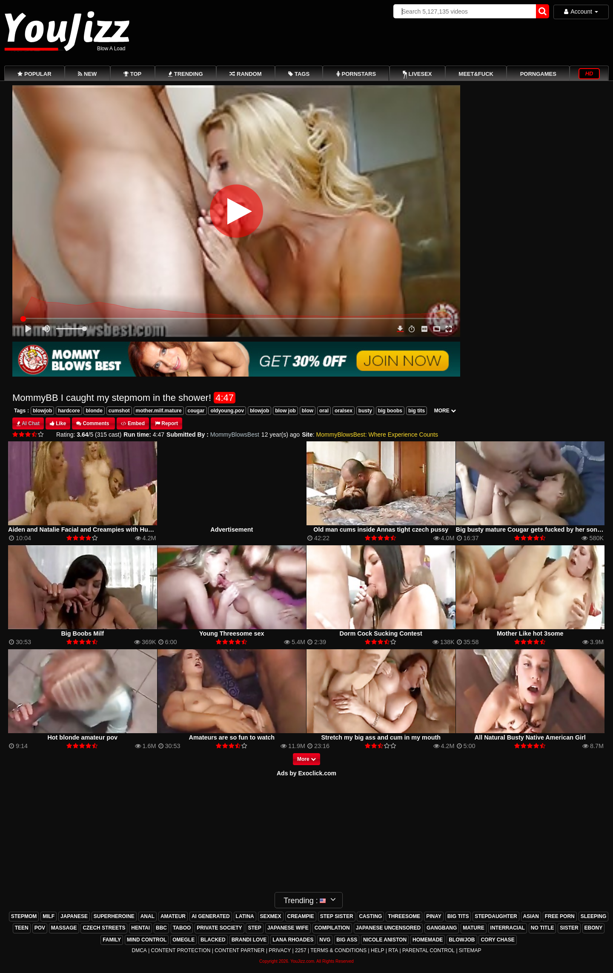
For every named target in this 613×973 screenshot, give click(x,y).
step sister (336, 916)
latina (245, 916)
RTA (393, 950)
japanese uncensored (388, 928)
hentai (140, 928)
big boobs (390, 411)
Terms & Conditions (338, 950)
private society (219, 928)
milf (48, 916)
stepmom (24, 916)
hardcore (69, 411)
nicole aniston (385, 940)
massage (64, 928)
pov (39, 928)
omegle (183, 940)
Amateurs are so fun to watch (232, 737)
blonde (94, 411)
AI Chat (31, 423)
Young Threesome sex (231, 633)
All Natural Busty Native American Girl (530, 737)
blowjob (42, 411)
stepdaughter (496, 916)
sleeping (594, 916)
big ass (346, 940)
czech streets (104, 928)
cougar (196, 411)
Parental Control (428, 950)
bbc (161, 928)
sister (569, 928)
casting (370, 916)
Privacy (280, 950)
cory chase (497, 940)
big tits (416, 411)
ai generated (211, 916)
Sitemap (470, 950)
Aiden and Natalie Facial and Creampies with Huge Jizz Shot (95, 529)
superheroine (114, 916)
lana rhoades (292, 940)
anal (147, 916)
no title (542, 928)
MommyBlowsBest (234, 434)
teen (22, 928)
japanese (74, 916)
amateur (173, 916)
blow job (285, 411)
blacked (213, 940)
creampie (300, 916)
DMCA (139, 950)
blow (307, 411)
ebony (593, 928)
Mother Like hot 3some (530, 633)
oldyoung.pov (227, 411)
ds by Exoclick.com (308, 773)
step (254, 928)
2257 (300, 950)
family (112, 940)
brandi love (249, 940)
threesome (404, 916)
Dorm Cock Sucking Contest (381, 633)
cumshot (119, 411)
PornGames (538, 74)
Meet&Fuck (475, 74)
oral (324, 411)
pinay (433, 916)
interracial (507, 928)
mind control (146, 940)
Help (377, 950)
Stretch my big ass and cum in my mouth (381, 737)
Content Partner (239, 950)
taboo (182, 928)
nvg (324, 940)
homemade (427, 940)
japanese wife (288, 928)
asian (531, 916)
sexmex (270, 916)
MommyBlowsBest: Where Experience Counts (377, 434)
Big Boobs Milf (82, 633)
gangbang (442, 928)
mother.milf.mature (159, 411)
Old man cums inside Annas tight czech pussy (380, 529)
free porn (560, 916)
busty (365, 411)
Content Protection (181, 950)
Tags (20, 411)
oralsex (343, 411)
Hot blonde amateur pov (82, 737)
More (306, 759)
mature (473, 928)
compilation (332, 928)
